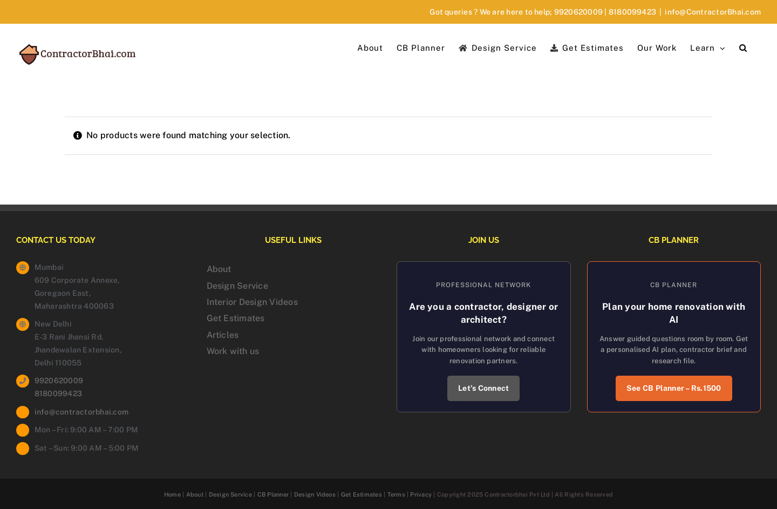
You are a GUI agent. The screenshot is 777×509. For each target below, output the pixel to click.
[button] (743, 47)
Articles (223, 335)
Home (172, 494)
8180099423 (632, 12)
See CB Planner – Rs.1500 (673, 388)
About (219, 269)
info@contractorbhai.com (82, 412)
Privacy (421, 494)
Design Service (237, 286)
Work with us (233, 351)
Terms (396, 494)
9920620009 (578, 12)
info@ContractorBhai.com (713, 12)
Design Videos (315, 494)
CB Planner (273, 494)
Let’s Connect (483, 388)
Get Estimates (236, 318)
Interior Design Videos (252, 302)
